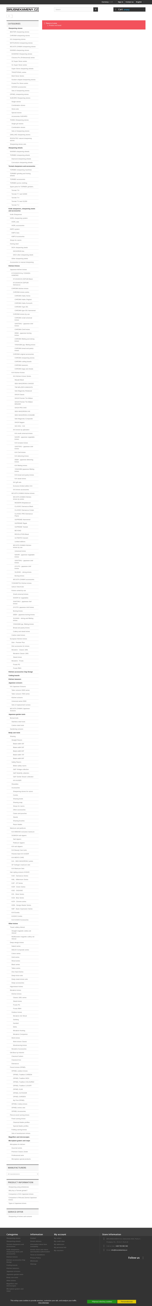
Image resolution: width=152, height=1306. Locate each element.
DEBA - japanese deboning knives (24, 461)
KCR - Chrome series (19, 901)
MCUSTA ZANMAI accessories (23, 579)
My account (60, 1234)
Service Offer (15, 1211)
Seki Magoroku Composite (24, 419)
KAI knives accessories (21, 490)
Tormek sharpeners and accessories (22, 166)
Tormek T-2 (15, 205)
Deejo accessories (18, 983)
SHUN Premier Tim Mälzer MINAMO (24, 403)
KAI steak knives (20, 478)
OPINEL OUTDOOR (20, 1093)
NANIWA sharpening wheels (19, 151)
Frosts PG (16, 664)
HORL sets (15, 222)
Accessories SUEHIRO (19, 116)
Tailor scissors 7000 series (21, 694)
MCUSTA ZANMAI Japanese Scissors (20, 710)
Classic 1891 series (19, 997)
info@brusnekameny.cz (119, 1250)
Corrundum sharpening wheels (22, 162)
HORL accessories (18, 225)
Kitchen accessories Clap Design (21, 672)
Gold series (15, 957)
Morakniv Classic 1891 (21, 653)
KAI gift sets (17, 482)
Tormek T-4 (15, 198)
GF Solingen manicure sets (21, 865)
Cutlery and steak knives (21, 631)
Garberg (16, 1019)
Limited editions (20, 541)
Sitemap (33, 1264)
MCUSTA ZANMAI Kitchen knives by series (22, 498)
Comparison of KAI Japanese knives (21, 1194)
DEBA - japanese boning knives (23, 334)
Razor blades (17, 824)
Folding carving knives (19, 1130)
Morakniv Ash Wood (20, 1016)
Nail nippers (17, 839)
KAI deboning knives (22, 456)
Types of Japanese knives (17, 1203)
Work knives (16, 1038)
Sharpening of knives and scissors (20, 1216)
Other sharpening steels (20, 258)
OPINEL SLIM (18, 1089)
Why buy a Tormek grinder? (18, 1190)
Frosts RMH (17, 668)
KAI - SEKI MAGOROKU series (22, 861)
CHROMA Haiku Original (23, 299)
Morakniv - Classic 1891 (20, 650)
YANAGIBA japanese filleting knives (24, 470)
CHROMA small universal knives (23, 319)
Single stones (16, 102)
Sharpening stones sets (18, 144)
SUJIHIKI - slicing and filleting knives (23, 619)
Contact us (130, 2)
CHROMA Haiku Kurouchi (23, 303)
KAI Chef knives (20, 452)
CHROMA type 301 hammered (25, 310)
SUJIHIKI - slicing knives (23, 572)
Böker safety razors (19, 766)
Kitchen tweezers (15, 679)
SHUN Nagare (19, 422)
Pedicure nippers (19, 843)
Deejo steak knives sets (20, 979)
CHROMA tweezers (21, 365)
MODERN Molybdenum (23, 503)
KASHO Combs (17, 916)
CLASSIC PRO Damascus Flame (24, 515)
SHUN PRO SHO (20, 408)
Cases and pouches (20, 813)
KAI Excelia (15, 912)
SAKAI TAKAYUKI (18, 587)
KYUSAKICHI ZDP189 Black (23, 279)
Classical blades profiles (21, 1122)
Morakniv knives (15, 990)
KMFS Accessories (18, 236)
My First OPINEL (19, 1100)
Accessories (16, 788)
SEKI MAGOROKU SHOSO (24, 383)
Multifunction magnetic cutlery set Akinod (23, 938)
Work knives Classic (20, 1041)
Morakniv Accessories (19, 1049)
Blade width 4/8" (18, 744)
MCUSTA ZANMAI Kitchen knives (23, 493)
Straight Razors (17, 740)
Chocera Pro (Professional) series (23, 57)
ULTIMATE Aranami (21, 538)
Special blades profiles (20, 1126)
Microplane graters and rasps (19, 1141)
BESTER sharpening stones (19, 32)
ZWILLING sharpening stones (20, 135)
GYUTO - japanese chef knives (23, 567)
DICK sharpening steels (20, 247)
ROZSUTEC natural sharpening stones (21, 139)
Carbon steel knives (18, 635)
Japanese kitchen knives (18, 269)
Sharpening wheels (16, 148)
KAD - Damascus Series (20, 876)
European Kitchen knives (18, 639)
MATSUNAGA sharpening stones (21, 43)
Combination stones (18, 105)
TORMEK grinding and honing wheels (20, 175)
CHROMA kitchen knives (20, 288)
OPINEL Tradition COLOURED (23, 1082)
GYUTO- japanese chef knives (23, 607)
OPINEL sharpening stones (19, 94)
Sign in (120, 2)
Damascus (15, 1063)
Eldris (15, 1027)
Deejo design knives (17, 942)
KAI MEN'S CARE (18, 857)
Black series (16, 964)
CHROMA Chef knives (22, 329)
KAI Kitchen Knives (18, 372)
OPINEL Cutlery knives (19, 1104)
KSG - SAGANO (17, 890)
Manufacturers (17, 1167)
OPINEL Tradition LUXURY (22, 1085)
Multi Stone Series (18, 76)
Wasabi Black (19, 380)
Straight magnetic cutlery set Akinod (21, 932)
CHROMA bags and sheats (24, 369)
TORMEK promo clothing (18, 183)
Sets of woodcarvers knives (21, 1133)
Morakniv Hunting (19, 1030)
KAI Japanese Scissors (18, 686)
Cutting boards (14, 675)
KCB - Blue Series (18, 898)
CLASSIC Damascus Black (24, 506)
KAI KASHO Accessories (20, 920)
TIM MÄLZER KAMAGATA (24, 387)
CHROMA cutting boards (23, 361)
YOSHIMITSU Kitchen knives (21, 583)
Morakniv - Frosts (17, 661)
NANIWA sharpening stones (19, 50)
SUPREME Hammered (22, 519)
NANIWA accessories (19, 87)
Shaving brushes (19, 821)
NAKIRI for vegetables (20, 598)
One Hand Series (17, 972)
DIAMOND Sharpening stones (22, 54)
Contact (33, 1238)
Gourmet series (17, 1148)
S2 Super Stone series (19, 61)
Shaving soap (17, 802)
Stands (15, 817)
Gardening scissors (16, 729)
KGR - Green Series (18, 887)
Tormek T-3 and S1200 (19, 201)
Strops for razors (15, 240)
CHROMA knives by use (21, 314)
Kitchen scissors (17, 697)
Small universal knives (20, 594)
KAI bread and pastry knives (24, 475)
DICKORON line (18, 251)
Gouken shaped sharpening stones (24, 80)
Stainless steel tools (18, 722)
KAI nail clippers (17, 846)
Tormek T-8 (15, 190)
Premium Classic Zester (20, 1152)
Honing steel (14, 244)
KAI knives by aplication (21, 430)
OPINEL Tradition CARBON (22, 1074)
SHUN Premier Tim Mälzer (24, 398)
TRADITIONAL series (19, 72)
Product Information (20, 1182)
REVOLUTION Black (22, 534)
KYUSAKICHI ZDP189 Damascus (20, 284)
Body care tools (14, 733)
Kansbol (16, 1023)
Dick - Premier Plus (18, 642)
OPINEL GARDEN (19, 1097)
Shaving (13, 736)
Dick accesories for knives (20, 646)
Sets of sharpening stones (20, 91)
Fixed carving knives (19, 1119)
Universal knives (20, 551)
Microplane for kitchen (17, 1144)
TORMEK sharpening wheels (20, 155)
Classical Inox (16, 1060)
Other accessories (19, 810)
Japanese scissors (15, 683)
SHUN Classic (19, 394)
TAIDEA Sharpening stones (19, 120)
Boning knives (19, 576)
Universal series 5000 (19, 701)
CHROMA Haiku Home (22, 296)
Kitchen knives (16, 994)
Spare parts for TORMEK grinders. (22, 187)
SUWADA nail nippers (19, 835)
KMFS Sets (15, 233)
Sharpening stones (15, 28)
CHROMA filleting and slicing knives (24, 340)
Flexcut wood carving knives (19, 1115)
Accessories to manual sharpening (22, 262)
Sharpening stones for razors (23, 791)
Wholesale (34, 1261)
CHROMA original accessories (23, 354)
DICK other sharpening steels (23, 255)
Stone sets (15, 109)
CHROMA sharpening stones (20, 35)
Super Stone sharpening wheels (22, 68)
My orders (57, 1238)
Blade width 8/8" (18, 758)
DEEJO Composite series (20, 950)
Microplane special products (21, 1159)
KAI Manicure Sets (18, 868)
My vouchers (58, 1250)
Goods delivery (35, 1241)
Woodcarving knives (20, 1045)
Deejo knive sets (17, 975)
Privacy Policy (35, 1258)
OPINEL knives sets (18, 1108)
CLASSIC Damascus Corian (24, 510)
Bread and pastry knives (21, 628)
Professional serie (18, 1155)
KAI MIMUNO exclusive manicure (23, 832)
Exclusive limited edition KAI (22, 486)
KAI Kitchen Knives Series (22, 376)
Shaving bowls (18, 799)
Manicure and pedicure (18, 828)
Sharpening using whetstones (19, 1187)
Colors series (16, 953)
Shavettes (15, 784)
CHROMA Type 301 (21, 307)
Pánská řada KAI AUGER (20, 854)
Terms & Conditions (37, 1255)
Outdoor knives (17, 1012)
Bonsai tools (14, 718)
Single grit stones (17, 124)
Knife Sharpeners (16, 214)
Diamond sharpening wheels (21, 159)
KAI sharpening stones (18, 39)
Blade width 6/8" (18, 751)
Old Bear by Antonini (17, 1052)
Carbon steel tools (18, 725)
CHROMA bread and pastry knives (24, 349)
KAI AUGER (17, 780)
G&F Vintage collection (21, 769)
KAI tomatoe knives (21, 443)
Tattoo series (16, 968)
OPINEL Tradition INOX (21, 1078)
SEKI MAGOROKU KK (22, 411)
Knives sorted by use (19, 590)
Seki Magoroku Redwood (23, 391)
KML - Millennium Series (20, 879)
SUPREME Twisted (21, 527)
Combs (15, 795)
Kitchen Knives (14, 266)
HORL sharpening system (19, 218)
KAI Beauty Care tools (19, 850)
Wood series (16, 961)
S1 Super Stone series (19, 65)
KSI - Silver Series (18, 894)
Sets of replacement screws (21, 705)
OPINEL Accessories (19, 1111)
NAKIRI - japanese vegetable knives (25, 438)
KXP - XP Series (17, 883)
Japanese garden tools (17, 714)
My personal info (60, 1247)
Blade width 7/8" (18, 755)
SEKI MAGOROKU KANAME (25, 415)
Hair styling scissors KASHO (19, 872)
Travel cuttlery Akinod (17, 927)
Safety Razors (16, 762)
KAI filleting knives (21, 465)
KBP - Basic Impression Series (22, 909)
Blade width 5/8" (18, 747)
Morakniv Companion (20, 1034)
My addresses (59, 1244)
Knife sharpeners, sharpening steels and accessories (22, 210)
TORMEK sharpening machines (21, 170)
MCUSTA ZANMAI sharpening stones (23, 46)
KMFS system (15, 229)
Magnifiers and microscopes (19, 1137)
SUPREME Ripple (21, 523)
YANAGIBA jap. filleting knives (25, 345)
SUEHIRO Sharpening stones (20, 98)
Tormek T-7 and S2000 (19, 194)
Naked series (16, 946)
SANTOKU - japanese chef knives (24, 325)
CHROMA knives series (21, 292)
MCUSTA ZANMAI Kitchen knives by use (22, 546)
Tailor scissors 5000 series (21, 690)
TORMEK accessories (17, 179)
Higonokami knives (16, 986)
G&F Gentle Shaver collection (23, 777)
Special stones (17, 113)
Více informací (43, 1303)
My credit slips (59, 1241)
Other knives (13, 923)
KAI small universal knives (24, 433)
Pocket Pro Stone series (20, 83)
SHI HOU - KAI (20, 426)
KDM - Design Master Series (21, 905)
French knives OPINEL (18, 1067)
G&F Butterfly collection (21, 773)
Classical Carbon (17, 1056)
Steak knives (17, 657)
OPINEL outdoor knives (20, 1071)
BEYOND (18, 530)
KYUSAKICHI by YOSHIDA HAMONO (21, 274)
